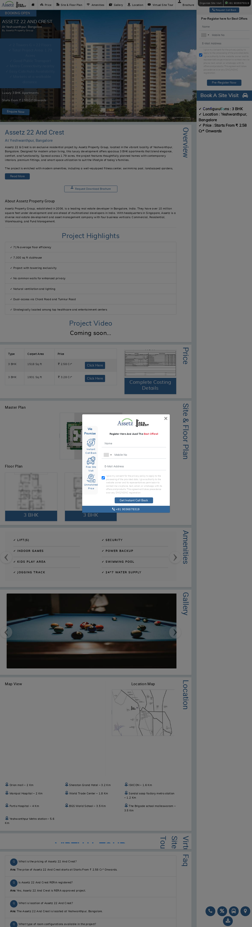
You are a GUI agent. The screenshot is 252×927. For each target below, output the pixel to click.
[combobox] (107, 455)
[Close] (165, 418)
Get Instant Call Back (134, 500)
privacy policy (139, 475)
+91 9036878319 (126, 509)
